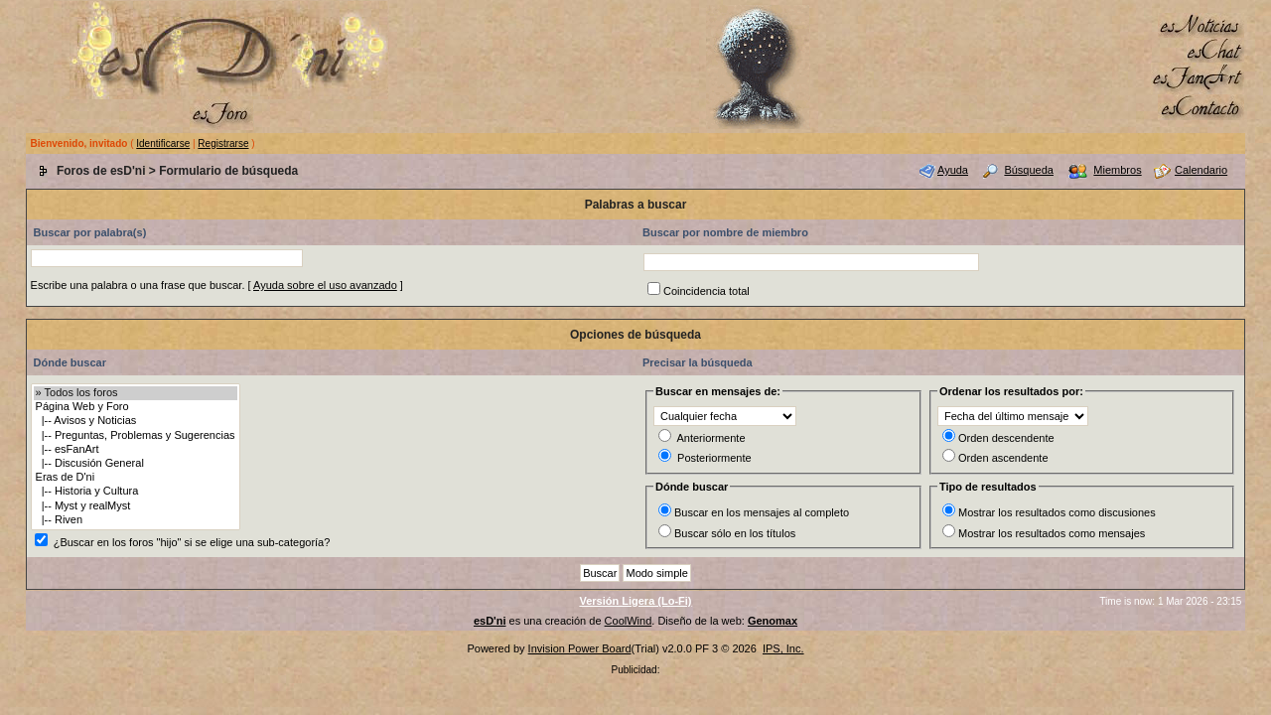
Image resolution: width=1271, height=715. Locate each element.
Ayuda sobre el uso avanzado (325, 285)
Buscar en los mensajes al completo (761, 512)
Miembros (1117, 170)
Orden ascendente (1003, 458)
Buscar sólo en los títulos (734, 533)
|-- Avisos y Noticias (135, 421)
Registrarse (223, 143)
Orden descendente (1006, 438)
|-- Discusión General (135, 464)
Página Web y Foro (135, 407)
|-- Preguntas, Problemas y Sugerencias (135, 436)
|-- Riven (135, 520)
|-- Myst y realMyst (135, 506)
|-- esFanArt (135, 450)
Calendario (1201, 170)
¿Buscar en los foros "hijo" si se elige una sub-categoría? (192, 542)
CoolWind (628, 621)
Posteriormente (714, 458)
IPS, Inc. (783, 648)
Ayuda (952, 170)
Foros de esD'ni (101, 171)
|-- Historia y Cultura (135, 492)
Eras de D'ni (135, 478)
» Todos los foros (135, 393)
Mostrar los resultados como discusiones (1057, 512)
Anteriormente (710, 438)
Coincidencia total (706, 291)
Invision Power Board (580, 648)
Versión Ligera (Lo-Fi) (635, 601)
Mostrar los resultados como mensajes (1051, 533)
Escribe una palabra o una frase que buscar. (138, 285)
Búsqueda (1029, 170)
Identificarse (163, 143)
